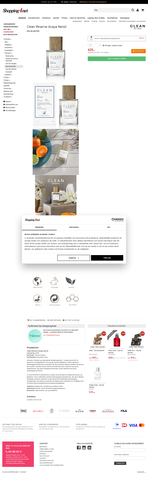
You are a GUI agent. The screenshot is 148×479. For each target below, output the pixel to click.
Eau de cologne (11, 64)
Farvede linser (8, 94)
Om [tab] (108, 227)
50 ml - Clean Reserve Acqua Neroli (116, 38)
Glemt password (46, 451)
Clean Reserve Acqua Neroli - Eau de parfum (132, 21)
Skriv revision (54, 320)
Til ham (6, 77)
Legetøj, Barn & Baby (96, 18)
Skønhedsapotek (9, 83)
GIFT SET (7, 29)
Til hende (94, 21)
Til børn (6, 80)
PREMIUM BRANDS (10, 27)
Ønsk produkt (9, 108)
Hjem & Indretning (77, 18)
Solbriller (6, 86)
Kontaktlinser (34, 18)
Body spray (10, 56)
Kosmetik (9, 48)
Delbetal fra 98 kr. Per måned (98, 53)
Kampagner (125, 18)
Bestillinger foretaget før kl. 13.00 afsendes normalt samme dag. (55, 426)
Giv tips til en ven (71, 320)
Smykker (8, 75)
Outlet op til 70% (49, 2)
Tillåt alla (107, 258)
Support (7, 102)
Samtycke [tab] (39, 227)
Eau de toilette (11, 69)
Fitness (64, 18)
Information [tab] (74, 227)
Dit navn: (117, 447)
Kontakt (43, 454)
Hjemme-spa (7, 91)
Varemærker (112, 18)
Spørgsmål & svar (10, 105)
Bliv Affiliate (44, 456)
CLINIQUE (7, 97)
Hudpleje (8, 45)
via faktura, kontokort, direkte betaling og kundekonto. (92, 426)
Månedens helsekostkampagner (93, 2)
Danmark (141, 472)
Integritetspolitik (47, 461)
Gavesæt (9, 72)
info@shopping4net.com (15, 463)
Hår (7, 42)
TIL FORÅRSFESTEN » (51, 335)
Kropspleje (9, 50)
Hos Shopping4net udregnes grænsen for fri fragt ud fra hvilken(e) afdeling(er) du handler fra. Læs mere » (18, 427)
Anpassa (74, 258)
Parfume (102, 21)
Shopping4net (77, 21)
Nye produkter (10, 35)
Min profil (43, 447)
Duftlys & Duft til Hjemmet (12, 60)
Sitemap (23, 472)
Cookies (43, 458)
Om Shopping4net (46, 463)
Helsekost (46, 18)
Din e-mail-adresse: (121, 455)
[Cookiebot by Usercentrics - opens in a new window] (113, 219)
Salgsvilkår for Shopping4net (52, 465)
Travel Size (7, 89)
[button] (142, 10)
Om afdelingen (9, 111)
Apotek (56, 18)
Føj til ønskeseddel (37, 320)
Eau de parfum (111, 21)
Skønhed (22, 18)
